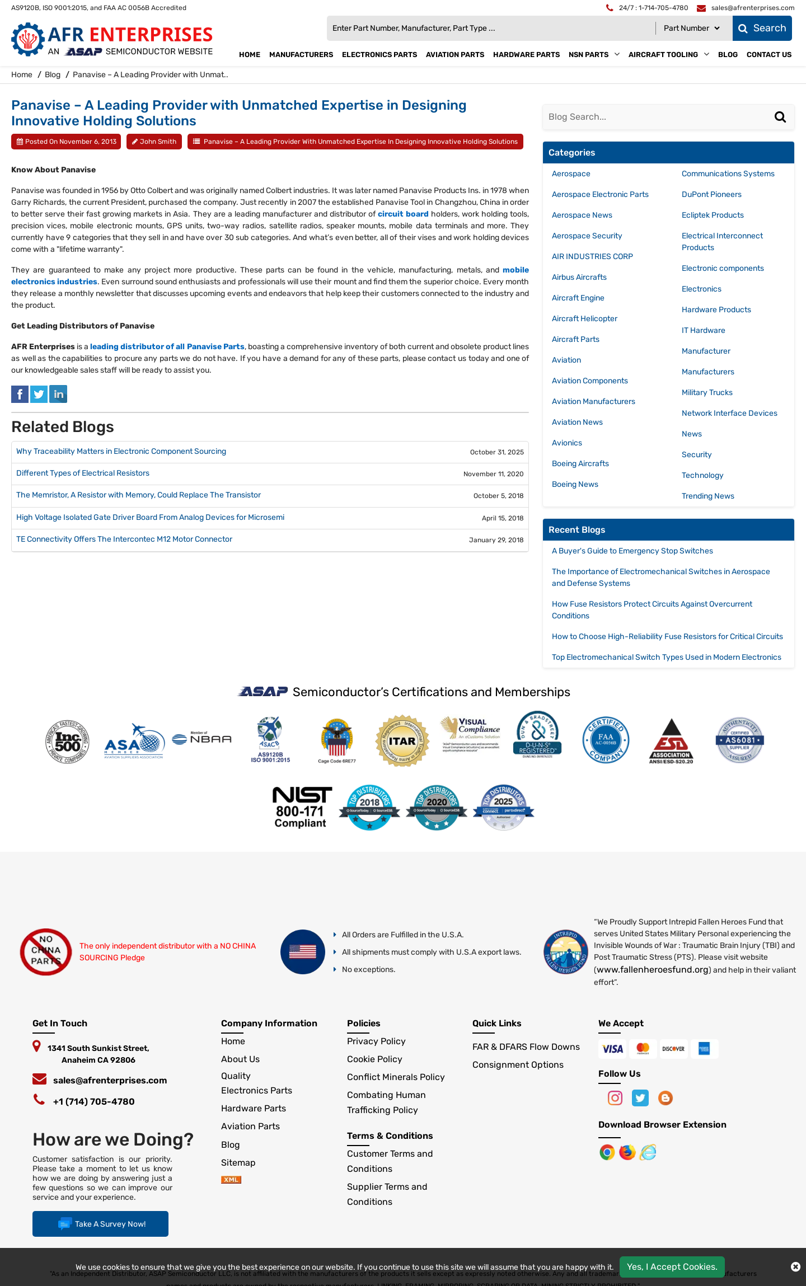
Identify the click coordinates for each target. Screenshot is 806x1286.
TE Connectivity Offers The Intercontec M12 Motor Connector (124, 539)
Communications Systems (728, 174)
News (692, 434)
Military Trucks (707, 392)
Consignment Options (518, 1064)
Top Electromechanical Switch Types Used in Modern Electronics (666, 657)
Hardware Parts (526, 54)
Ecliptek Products (713, 215)
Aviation (566, 360)
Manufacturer (706, 351)
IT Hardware (703, 330)
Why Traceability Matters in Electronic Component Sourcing (121, 451)
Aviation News (577, 422)
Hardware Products (716, 310)
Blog (728, 54)
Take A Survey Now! (100, 1223)
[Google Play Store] (628, 1151)
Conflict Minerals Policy (396, 1077)
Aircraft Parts (575, 339)
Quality (236, 1076)
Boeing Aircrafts (580, 463)
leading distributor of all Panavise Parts (167, 346)
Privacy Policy (376, 1041)
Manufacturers (301, 54)
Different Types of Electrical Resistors (82, 473)
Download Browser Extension (662, 1124)
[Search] (782, 128)
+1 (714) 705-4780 (94, 1101)
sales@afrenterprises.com (110, 1080)
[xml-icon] (231, 1180)
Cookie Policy (374, 1059)
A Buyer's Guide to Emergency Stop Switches (632, 551)
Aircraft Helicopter (584, 318)
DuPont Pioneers (712, 194)
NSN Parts (588, 54)
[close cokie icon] (795, 1267)
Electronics (701, 289)
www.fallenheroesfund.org (653, 969)
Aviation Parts (455, 54)
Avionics (567, 443)
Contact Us (769, 54)
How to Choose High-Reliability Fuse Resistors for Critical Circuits (667, 636)
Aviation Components (590, 381)
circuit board (403, 214)
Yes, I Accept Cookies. (672, 1266)
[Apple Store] (608, 1151)
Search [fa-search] (762, 28)
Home (249, 54)
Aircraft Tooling (663, 54)
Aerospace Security (587, 236)
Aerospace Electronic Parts (600, 194)
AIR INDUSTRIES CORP (592, 256)
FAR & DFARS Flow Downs (526, 1046)
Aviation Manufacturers (593, 401)
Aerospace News (582, 215)
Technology (703, 475)
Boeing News (575, 484)
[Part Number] (691, 28)
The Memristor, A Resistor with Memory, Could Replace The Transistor (138, 495)
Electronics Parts (379, 54)
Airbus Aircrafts (579, 277)
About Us (240, 1059)
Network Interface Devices (729, 413)
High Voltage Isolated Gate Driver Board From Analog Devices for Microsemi (150, 517)
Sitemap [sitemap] (243, 1162)
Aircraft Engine (578, 298)
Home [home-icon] (22, 74)
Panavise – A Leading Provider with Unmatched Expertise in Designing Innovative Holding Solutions (361, 142)
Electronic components (723, 268)
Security (697, 454)
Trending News (708, 496)
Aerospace (571, 174)
